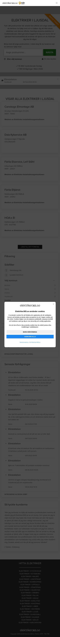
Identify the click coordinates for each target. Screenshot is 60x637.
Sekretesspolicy (24, 342)
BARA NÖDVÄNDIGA (30, 332)
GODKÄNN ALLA (30, 336)
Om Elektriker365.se (34, 342)
